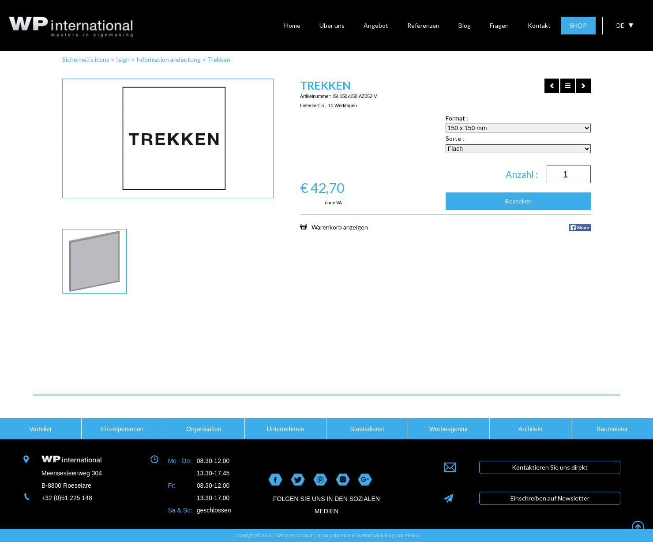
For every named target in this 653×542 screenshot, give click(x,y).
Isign (123, 59)
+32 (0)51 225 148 (66, 497)
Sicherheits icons (85, 59)
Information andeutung (168, 59)
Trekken (218, 59)
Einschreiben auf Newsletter (549, 498)
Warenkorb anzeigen (334, 226)
